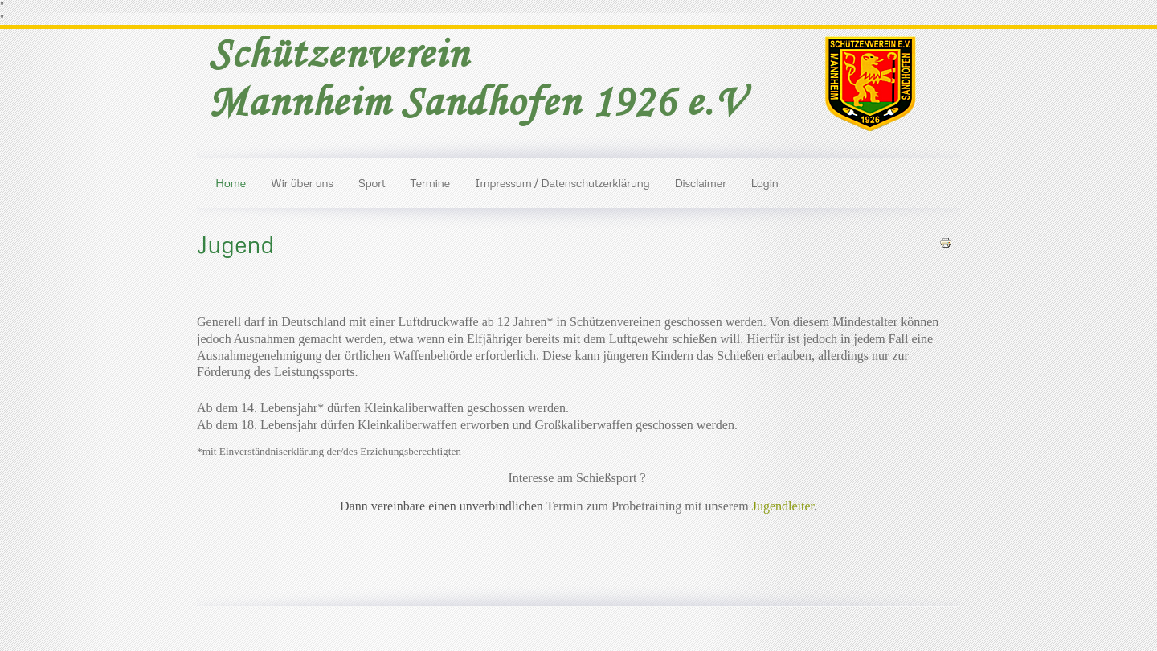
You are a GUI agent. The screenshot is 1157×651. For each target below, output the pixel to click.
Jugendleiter (783, 506)
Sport (372, 182)
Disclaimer (700, 182)
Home (230, 182)
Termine (430, 182)
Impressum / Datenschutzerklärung (562, 182)
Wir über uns (302, 182)
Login (765, 182)
